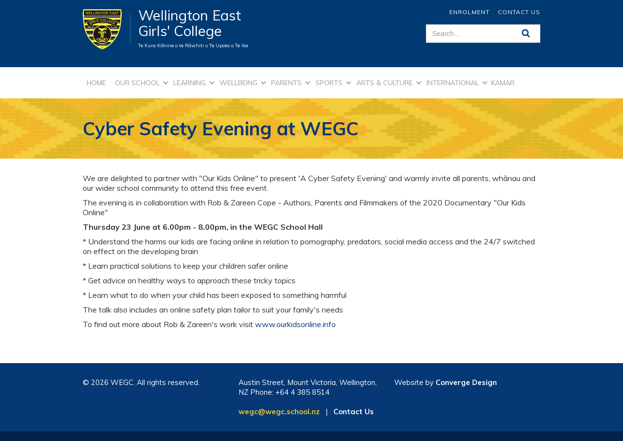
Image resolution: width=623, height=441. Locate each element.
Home (96, 82)
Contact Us (519, 12)
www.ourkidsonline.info (295, 324)
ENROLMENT (469, 12)
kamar (502, 82)
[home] (107, 28)
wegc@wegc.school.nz (279, 411)
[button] (140, 82)
